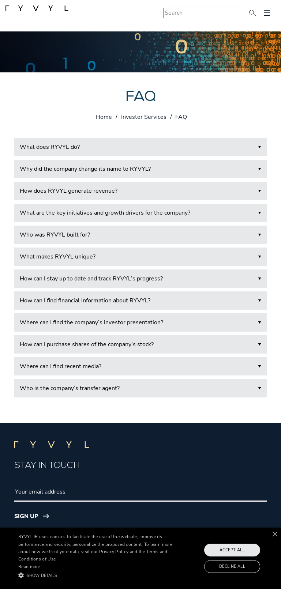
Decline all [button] (232, 566)
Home (104, 117)
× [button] (274, 534)
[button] (97, 575)
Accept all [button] (232, 550)
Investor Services (143, 117)
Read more (29, 567)
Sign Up (26, 516)
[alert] (140, 558)
